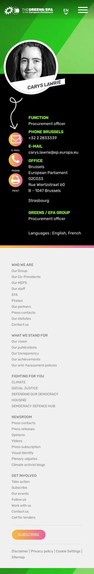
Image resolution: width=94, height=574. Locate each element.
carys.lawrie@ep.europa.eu (53, 152)
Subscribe (29, 534)
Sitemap (18, 557)
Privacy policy (42, 551)
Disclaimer (20, 551)
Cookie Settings (68, 551)
